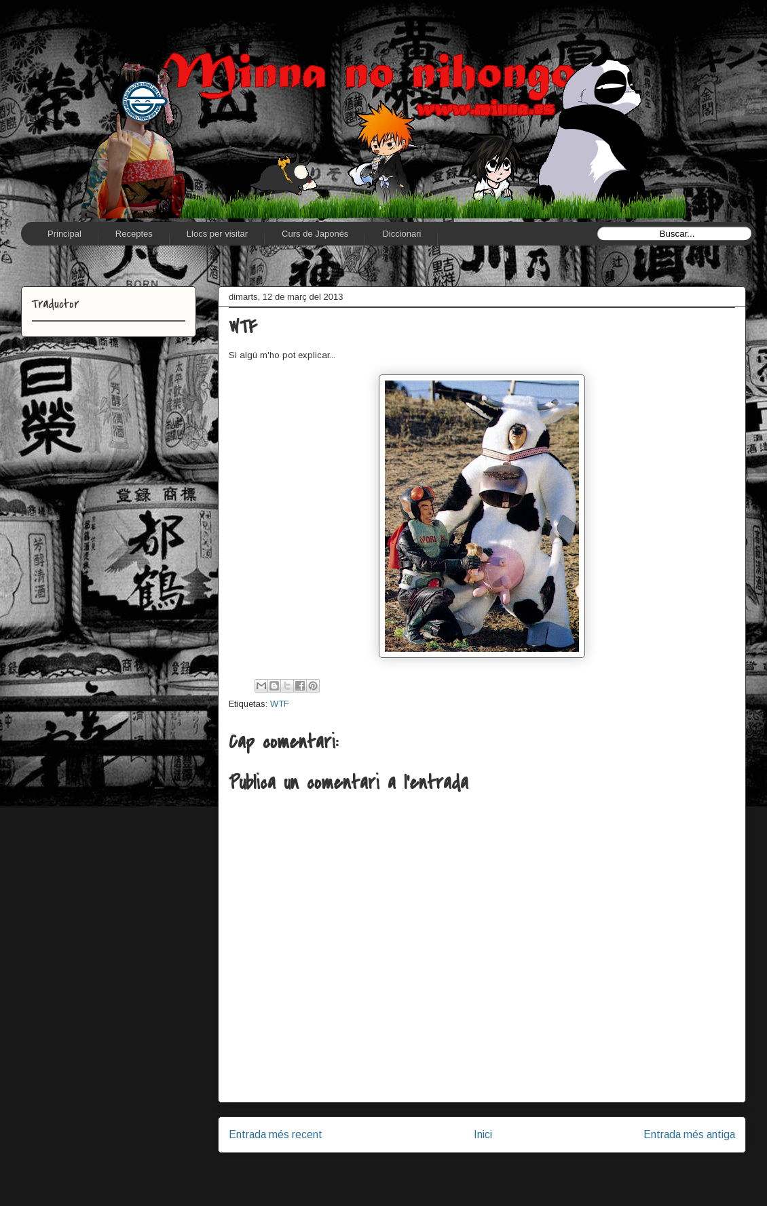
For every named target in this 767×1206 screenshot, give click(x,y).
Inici (483, 1134)
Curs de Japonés (315, 234)
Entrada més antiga (689, 1134)
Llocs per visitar (217, 234)
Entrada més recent (275, 1134)
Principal (64, 234)
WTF (279, 704)
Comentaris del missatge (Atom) (513, 1169)
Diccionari (401, 234)
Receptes (134, 234)
